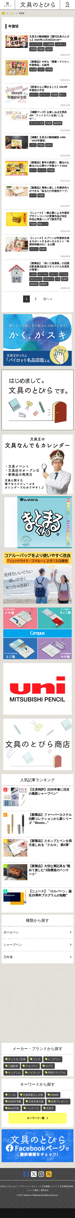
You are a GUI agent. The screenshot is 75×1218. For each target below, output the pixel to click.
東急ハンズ (43, 224)
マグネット (48, 279)
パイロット (60, 44)
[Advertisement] (37, 1003)
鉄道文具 (34, 284)
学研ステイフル (56, 1072)
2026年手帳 (14, 1101)
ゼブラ (49, 1066)
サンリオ (42, 170)
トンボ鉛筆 (48, 44)
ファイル (64, 274)
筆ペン (63, 95)
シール (12, 1094)
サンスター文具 (37, 123)
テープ (33, 195)
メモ (58, 279)
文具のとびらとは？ (9, 1186)
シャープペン (36, 44)
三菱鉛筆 (13, 1066)
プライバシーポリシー (29, 1186)
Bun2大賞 (13, 1108)
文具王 (49, 49)
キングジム (14, 1072)
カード (33, 170)
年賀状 (41, 49)
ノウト (33, 145)
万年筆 (33, 49)
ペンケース (32, 1108)
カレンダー (43, 274)
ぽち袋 (33, 69)
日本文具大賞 (35, 1101)
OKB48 (54, 1094)
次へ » (47, 299)
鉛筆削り (44, 284)
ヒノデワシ (54, 1059)
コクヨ (36, 1059)
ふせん (33, 274)
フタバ (41, 69)
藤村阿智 (58, 123)
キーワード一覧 (35, 1118)
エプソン (34, 249)
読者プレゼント (59, 1101)
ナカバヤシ (31, 1066)
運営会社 (44, 1190)
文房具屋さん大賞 (33, 1094)
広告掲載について (49, 1186)
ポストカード (36, 279)
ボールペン (45, 95)
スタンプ (34, 95)
